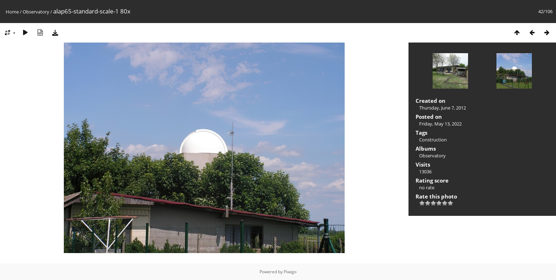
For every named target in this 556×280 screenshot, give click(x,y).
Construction (433, 139)
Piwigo (290, 272)
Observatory (36, 12)
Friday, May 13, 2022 (440, 124)
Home (12, 12)
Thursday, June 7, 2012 (442, 108)
